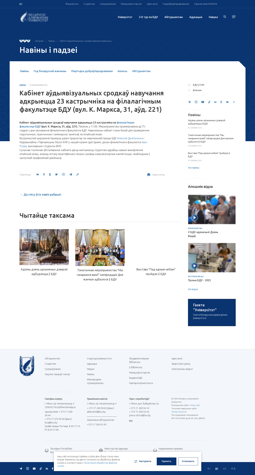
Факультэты (72, 4)
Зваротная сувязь (180, 401)
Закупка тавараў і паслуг (57, 412)
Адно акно (152, 4)
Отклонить (188, 461)
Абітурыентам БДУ (196, 277)
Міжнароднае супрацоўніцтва (97, 419)
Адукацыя (195, 17)
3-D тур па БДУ (148, 17)
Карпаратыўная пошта (142, 421)
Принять (166, 461)
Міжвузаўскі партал (131, 4)
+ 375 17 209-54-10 (139, 446)
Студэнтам (89, 4)
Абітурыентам (173, 17)
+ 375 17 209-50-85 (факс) (100, 446)
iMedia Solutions (179, 450)
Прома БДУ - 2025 (199, 280)
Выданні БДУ (135, 416)
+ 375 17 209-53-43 (139, 449)
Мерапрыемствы (195, 228)
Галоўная (39, 41)
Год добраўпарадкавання (176, 4)
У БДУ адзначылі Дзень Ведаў (203, 234)
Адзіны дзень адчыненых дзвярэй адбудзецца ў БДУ (44, 272)
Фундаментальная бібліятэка (139, 398)
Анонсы (122, 71)
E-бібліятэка (137, 405)
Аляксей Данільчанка (130, 138)
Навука (213, 17)
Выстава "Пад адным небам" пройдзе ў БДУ (156, 272)
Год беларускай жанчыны (50, 71)
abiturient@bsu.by (96, 449)
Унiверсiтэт (125, 17)
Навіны (51, 41)
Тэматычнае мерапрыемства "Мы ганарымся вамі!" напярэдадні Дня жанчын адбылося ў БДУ (100, 274)
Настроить (142, 461)
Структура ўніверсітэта (99, 396)
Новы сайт (195, 443)
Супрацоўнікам (108, 4)
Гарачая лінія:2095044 (205, 4)
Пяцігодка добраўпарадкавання (92, 71)
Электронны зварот (182, 407)
